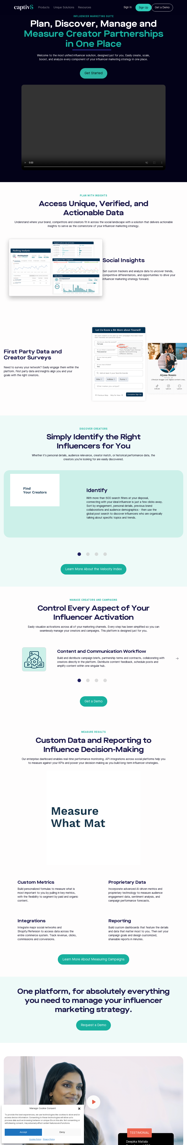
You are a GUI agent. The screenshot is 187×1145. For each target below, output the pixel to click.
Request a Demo (93, 1025)
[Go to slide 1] (79, 554)
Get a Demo (162, 7)
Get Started (94, 73)
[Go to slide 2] (88, 554)
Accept (23, 1132)
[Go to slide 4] (105, 554)
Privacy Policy (49, 1139)
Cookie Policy (35, 1139)
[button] (79, 1108)
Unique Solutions (63, 7)
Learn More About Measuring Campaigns (93, 959)
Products (43, 7)
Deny (62, 1132)
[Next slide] (177, 658)
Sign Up (143, 7)
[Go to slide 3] (96, 554)
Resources (84, 7)
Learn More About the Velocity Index (93, 569)
